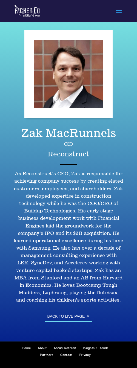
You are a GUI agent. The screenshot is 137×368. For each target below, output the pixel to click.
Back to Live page (66, 316)
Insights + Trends (96, 348)
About (42, 348)
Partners (46, 355)
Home (26, 348)
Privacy (85, 355)
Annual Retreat (65, 348)
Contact (66, 355)
